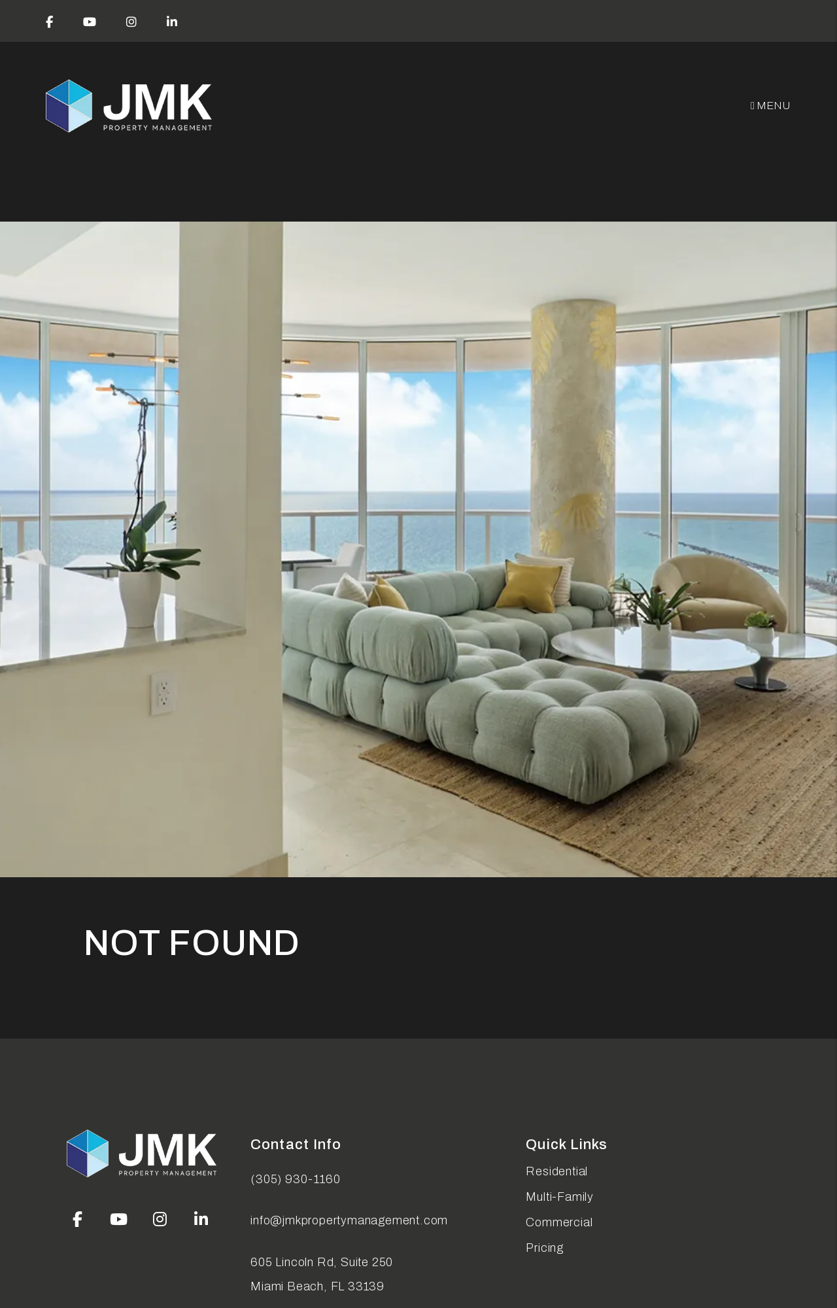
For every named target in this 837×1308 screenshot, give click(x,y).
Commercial (559, 1222)
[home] (130, 106)
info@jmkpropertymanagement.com (349, 1220)
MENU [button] (771, 105)
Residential (557, 1171)
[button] (50, 21)
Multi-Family (560, 1196)
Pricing (545, 1247)
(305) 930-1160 (295, 1179)
